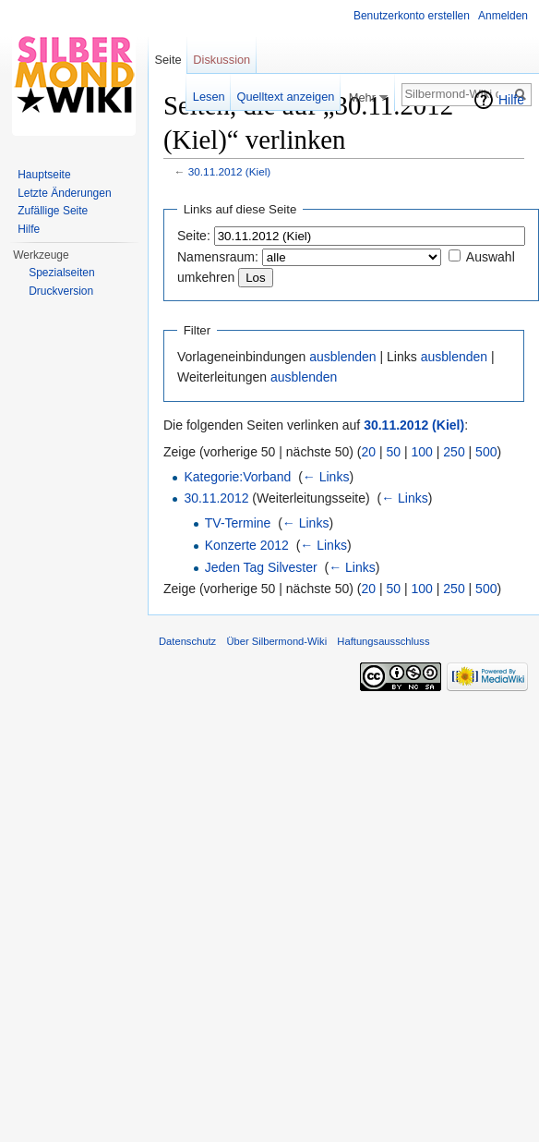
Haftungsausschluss (383, 641)
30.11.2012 (216, 498)
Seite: (193, 235)
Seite (167, 60)
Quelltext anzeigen (285, 96)
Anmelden (503, 15)
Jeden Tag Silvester (261, 567)
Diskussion (221, 60)
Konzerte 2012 (247, 545)
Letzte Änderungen (64, 193)
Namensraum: (217, 256)
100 (422, 451)
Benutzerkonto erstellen (411, 15)
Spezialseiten (61, 272)
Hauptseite (44, 174)
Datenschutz (187, 641)
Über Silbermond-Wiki (276, 641)
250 (453, 451)
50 (394, 451)
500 (486, 451)
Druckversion (61, 291)
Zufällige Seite (53, 210)
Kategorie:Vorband (237, 476)
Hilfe (511, 99)
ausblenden (342, 356)
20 (369, 451)
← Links (326, 476)
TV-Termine (238, 523)
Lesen (209, 96)
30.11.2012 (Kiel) (229, 171)
